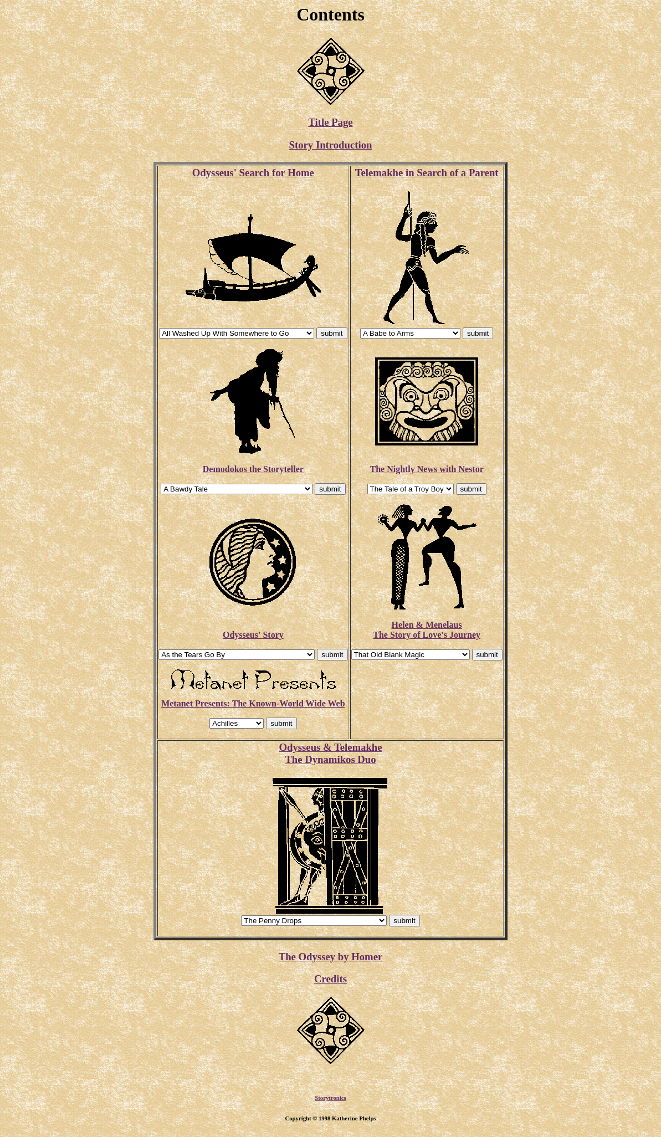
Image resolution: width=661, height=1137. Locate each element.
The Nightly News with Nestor (426, 469)
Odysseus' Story (253, 634)
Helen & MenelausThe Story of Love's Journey (426, 629)
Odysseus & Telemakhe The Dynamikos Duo (330, 753)
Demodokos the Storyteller (253, 469)
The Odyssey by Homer (331, 956)
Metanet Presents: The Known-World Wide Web (253, 703)
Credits (330, 979)
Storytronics (330, 1099)
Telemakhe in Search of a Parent (427, 172)
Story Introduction (330, 145)
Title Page (330, 122)
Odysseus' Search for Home (253, 172)
